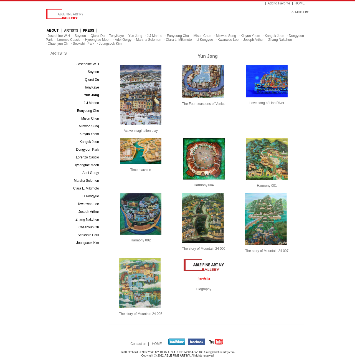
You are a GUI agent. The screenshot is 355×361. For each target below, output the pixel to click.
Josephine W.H (59, 36)
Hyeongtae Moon (97, 40)
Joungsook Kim (110, 44)
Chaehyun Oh (58, 44)
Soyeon (80, 36)
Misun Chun (202, 36)
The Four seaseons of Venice (203, 104)
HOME (300, 3)
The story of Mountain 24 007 (266, 251)
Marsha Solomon (148, 40)
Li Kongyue (204, 40)
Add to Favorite (279, 3)
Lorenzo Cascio (68, 40)
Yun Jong (135, 36)
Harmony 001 (267, 186)
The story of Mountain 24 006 (203, 249)
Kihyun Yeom (250, 36)
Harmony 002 (141, 240)
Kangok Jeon (274, 36)
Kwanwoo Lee (228, 40)
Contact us (138, 344)
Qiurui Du (97, 36)
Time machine (140, 170)
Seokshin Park (83, 44)
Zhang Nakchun (280, 40)
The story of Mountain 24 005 (140, 314)
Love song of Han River (266, 103)
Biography (203, 289)
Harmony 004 (204, 185)
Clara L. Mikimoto (179, 40)
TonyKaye (116, 36)
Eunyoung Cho (178, 36)
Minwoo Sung (226, 36)
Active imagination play (141, 131)
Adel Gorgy (123, 40)
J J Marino (154, 36)
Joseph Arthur (253, 40)
